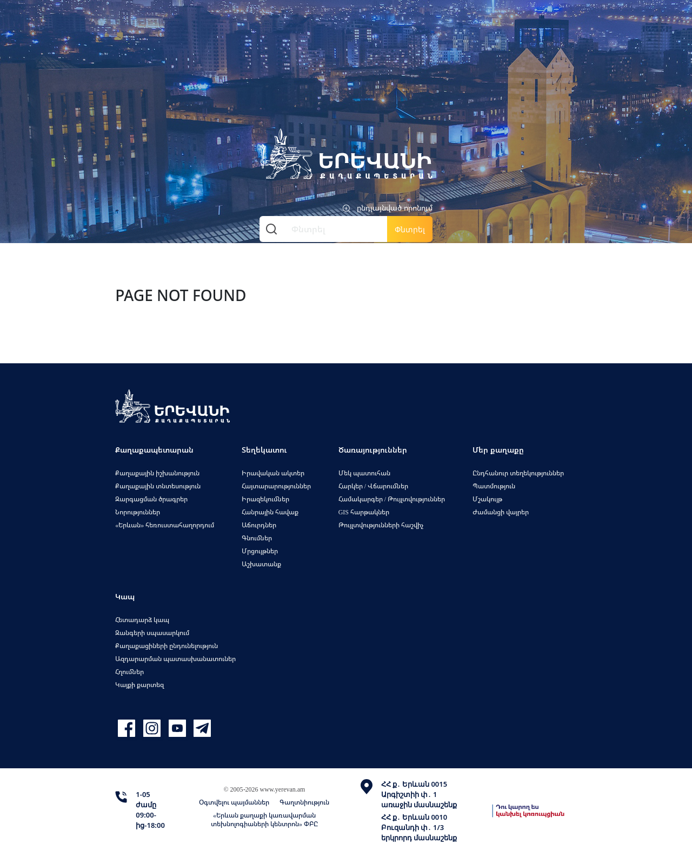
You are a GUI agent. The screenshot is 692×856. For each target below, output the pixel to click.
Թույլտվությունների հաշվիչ (380, 525)
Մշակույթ (487, 499)
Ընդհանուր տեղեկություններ (518, 473)
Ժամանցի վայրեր (501, 512)
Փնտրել (410, 229)
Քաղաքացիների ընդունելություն (166, 645)
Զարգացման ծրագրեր (151, 499)
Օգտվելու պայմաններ (234, 802)
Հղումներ (129, 671)
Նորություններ (137, 512)
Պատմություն (494, 486)
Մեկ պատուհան (364, 473)
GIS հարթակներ (363, 512)
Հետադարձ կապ (142, 619)
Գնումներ (257, 538)
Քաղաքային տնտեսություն (158, 486)
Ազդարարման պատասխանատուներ (175, 658)
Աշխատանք (261, 564)
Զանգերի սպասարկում (152, 632)
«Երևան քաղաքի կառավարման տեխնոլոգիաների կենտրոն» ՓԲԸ (264, 819)
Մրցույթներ (260, 551)
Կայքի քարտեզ (139, 684)
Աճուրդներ (259, 525)
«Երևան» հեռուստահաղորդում (164, 525)
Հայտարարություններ (276, 486)
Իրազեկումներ (265, 499)
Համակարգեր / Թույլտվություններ (391, 499)
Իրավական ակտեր (273, 473)
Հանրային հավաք (270, 512)
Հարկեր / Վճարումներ (373, 486)
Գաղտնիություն (304, 802)
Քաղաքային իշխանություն (157, 473)
